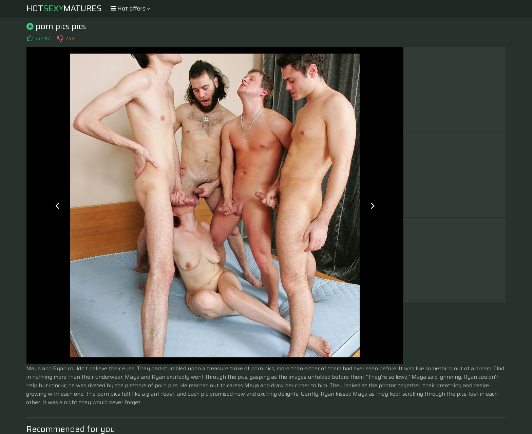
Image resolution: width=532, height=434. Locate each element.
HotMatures (64, 8)
